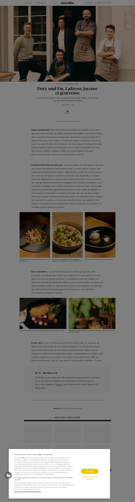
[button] (8, 475)
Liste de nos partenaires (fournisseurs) (27, 492)
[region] (59, 474)
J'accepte (90, 471)
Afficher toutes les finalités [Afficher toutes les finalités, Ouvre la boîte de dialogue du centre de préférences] (90, 478)
